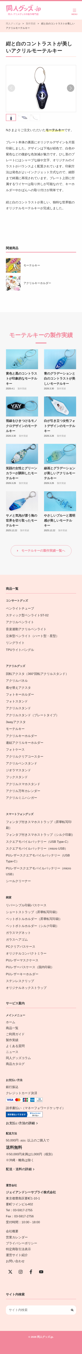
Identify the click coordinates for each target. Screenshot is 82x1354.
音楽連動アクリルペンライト (26, 629)
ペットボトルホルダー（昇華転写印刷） (34, 919)
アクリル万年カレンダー (23, 791)
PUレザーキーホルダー (22, 974)
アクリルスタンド (18, 708)
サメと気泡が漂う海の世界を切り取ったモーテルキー (21, 520)
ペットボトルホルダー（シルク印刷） (32, 926)
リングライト (15, 643)
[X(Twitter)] (10, 1271)
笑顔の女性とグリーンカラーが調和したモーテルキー (21, 473)
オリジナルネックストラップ (26, 988)
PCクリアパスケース (20, 946)
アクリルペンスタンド (21, 763)
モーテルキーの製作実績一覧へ (43, 550)
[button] (70, 88)
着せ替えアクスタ (18, 687)
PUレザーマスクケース (22, 960)
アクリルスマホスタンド (23, 784)
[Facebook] (30, 1271)
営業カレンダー (17, 1237)
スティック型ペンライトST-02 (27, 615)
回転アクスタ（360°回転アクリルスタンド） (37, 674)
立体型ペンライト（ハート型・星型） (32, 636)
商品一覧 (12, 1028)
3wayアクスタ (16, 722)
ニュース (12, 1052)
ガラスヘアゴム (17, 939)
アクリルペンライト (20, 622)
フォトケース (15, 749)
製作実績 (22, 388)
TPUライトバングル (20, 650)
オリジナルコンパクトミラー (26, 953)
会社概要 (12, 1231)
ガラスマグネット (18, 933)
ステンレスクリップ (20, 981)
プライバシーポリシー (21, 1243)
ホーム (10, 1022)
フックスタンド (17, 777)
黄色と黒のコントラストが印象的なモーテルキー (21, 378)
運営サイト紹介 (17, 1255)
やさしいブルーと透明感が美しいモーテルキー (59, 520)
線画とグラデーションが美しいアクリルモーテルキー (59, 473)
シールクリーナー (18, 881)
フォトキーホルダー (20, 694)
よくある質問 (15, 1046)
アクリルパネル (17, 680)
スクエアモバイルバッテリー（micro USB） (37, 848)
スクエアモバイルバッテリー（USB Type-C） (38, 842)
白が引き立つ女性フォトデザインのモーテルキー (59, 426)
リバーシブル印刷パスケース (26, 905)
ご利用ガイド (15, 1034)
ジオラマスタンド (18, 770)
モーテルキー (32, 265)
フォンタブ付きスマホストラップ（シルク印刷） (40, 834)
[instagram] (20, 1271)
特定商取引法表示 (18, 1249)
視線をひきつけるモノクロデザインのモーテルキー (21, 426)
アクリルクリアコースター (24, 756)
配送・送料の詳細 (19, 1169)
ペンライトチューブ (20, 608)
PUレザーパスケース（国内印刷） (30, 967)
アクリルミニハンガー (21, 798)
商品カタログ (15, 1064)
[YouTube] (41, 1271)
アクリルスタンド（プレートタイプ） (32, 715)
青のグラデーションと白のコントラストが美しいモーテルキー (59, 378)
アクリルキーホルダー (37, 283)
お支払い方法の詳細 (20, 1123)
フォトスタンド (17, 701)
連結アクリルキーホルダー (24, 743)
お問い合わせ (15, 1261)
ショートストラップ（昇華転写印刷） (34, 912)
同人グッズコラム (18, 1058)
